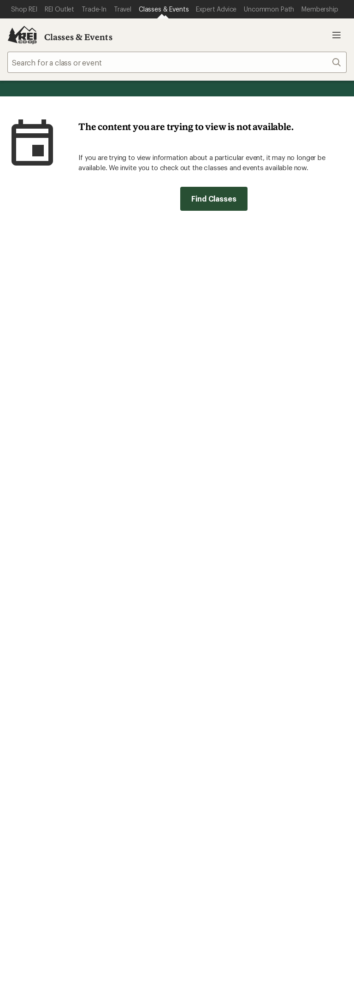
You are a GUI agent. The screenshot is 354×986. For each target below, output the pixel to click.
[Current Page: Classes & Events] (163, 9)
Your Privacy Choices (132, 939)
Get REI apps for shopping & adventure (102, 859)
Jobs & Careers (206, 682)
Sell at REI (197, 710)
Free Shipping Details (303, 602)
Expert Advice (117, 694)
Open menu (336, 35)
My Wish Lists (30, 616)
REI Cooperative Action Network (62, 533)
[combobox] (177, 62)
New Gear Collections (43, 708)
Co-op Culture (205, 696)
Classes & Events (78, 37)
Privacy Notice (207, 939)
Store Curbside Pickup (132, 628)
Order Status (115, 588)
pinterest (265, 872)
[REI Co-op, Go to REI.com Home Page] (22, 35)
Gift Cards (197, 602)
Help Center (35, 791)
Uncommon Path (122, 722)
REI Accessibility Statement (177, 965)
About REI (284, 682)
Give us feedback (153, 255)
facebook (242, 872)
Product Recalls (163, 953)
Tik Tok (220, 872)
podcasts (309, 872)
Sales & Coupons (296, 588)
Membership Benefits (43, 630)
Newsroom (286, 722)
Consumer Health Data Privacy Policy (69, 953)
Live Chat (283, 791)
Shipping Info (117, 642)
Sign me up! (266, 337)
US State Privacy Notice (280, 939)
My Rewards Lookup (42, 602)
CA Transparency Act (234, 953)
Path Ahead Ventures (129, 736)
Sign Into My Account (44, 588)
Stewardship (288, 750)
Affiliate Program (209, 724)
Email (69, 320)
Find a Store (162, 791)
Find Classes (213, 198)
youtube (287, 872)
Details (236, 301)
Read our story (32, 437)
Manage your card (242, 533)
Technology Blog (296, 736)
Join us (195, 461)
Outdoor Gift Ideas (212, 588)
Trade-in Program (36, 736)
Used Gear (24, 722)
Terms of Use (59, 939)
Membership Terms (310, 953)
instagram (197, 872)
